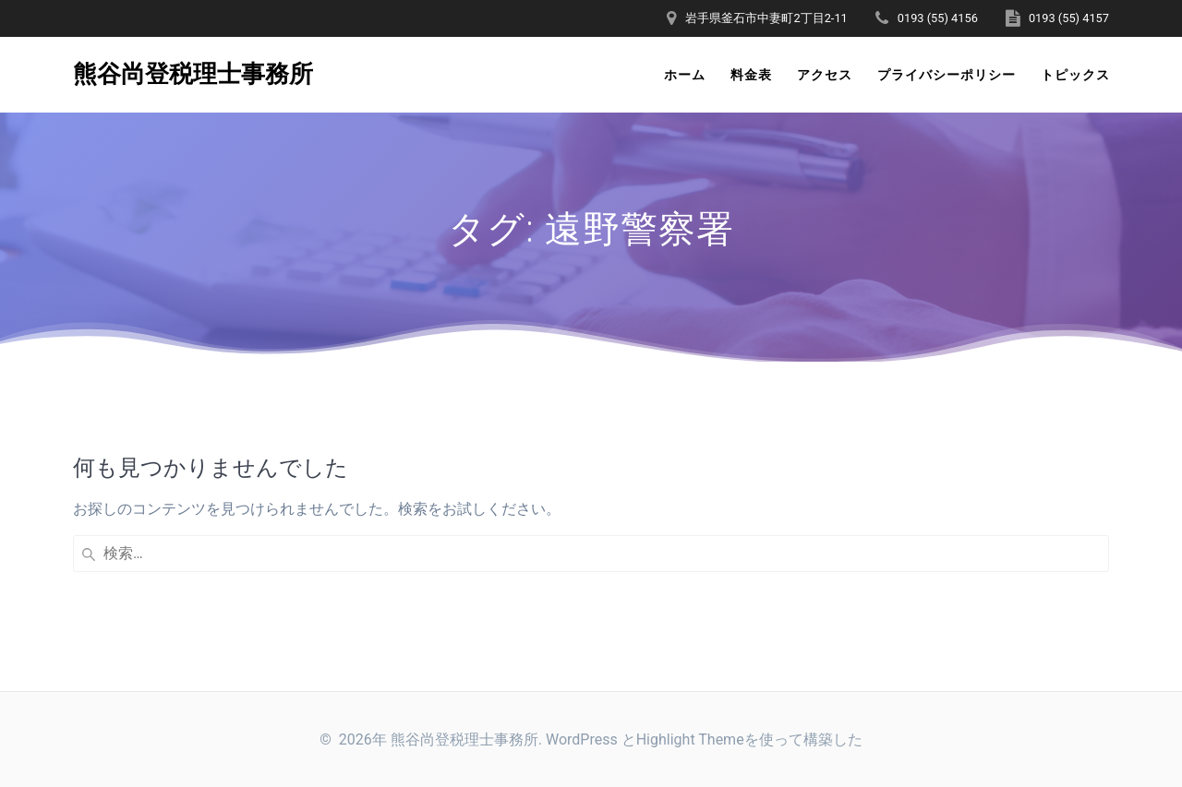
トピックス (1075, 74)
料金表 (751, 74)
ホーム (685, 74)
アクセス (824, 74)
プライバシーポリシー (946, 74)
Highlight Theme (690, 739)
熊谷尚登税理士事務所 (193, 75)
